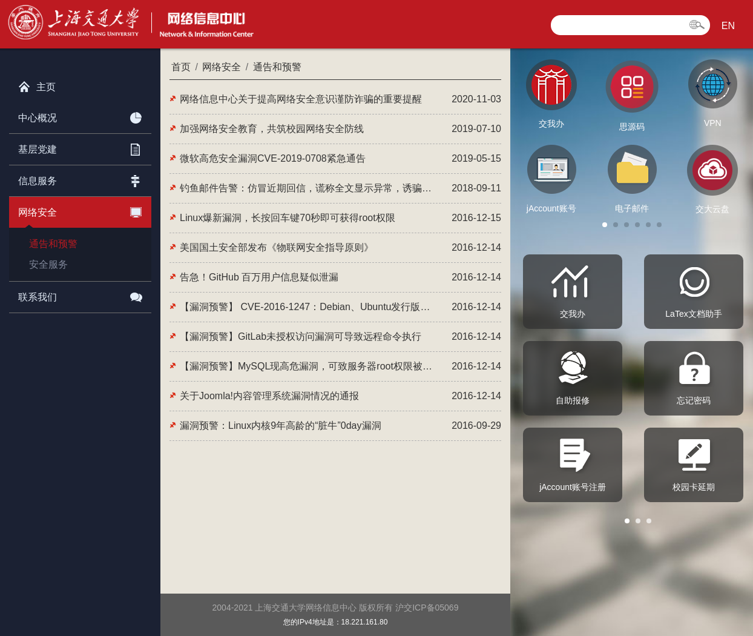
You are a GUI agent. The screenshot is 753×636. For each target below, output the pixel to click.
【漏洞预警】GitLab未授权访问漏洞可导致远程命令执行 (300, 336)
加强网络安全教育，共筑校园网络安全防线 (272, 129)
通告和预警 (53, 244)
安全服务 (48, 264)
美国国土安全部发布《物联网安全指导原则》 (276, 247)
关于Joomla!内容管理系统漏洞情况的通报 (269, 396)
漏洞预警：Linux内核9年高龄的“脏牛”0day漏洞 (280, 425)
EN (728, 26)
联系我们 (80, 295)
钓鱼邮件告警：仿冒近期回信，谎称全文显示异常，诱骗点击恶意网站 (307, 188)
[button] (604, 224)
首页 (181, 67)
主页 (37, 84)
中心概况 (80, 115)
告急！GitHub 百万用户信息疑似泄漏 (259, 277)
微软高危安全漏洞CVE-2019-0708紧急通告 (273, 158)
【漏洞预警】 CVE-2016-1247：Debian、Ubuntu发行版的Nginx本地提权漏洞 (307, 307)
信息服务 (80, 178)
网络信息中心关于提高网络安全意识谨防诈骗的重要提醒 (301, 99)
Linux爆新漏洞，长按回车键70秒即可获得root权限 (287, 218)
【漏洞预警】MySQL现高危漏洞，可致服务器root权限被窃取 (307, 366)
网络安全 (80, 210)
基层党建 (80, 147)
